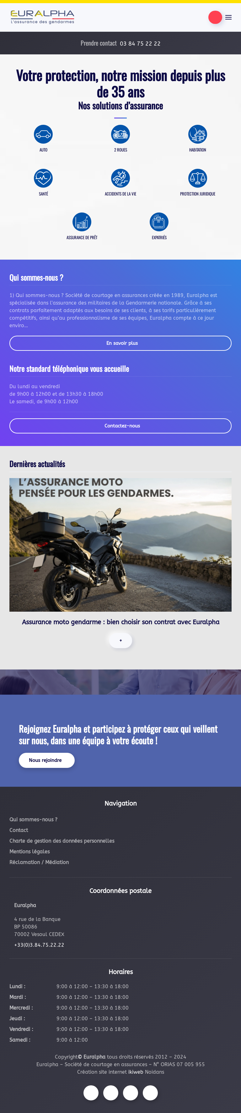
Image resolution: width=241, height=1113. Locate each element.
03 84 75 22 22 (140, 43)
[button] (228, 17)
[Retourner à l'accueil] (42, 17)
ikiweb (135, 1072)
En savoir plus (122, 343)
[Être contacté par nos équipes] (215, 17)
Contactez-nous (122, 426)
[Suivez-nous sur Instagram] (110, 1092)
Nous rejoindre (45, 760)
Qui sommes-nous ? (33, 820)
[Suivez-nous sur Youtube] (130, 1092)
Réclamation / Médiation (39, 862)
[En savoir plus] (43, 142)
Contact (18, 830)
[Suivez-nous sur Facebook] (91, 1092)
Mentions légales (29, 852)
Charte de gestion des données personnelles (61, 841)
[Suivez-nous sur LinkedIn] (150, 1092)
